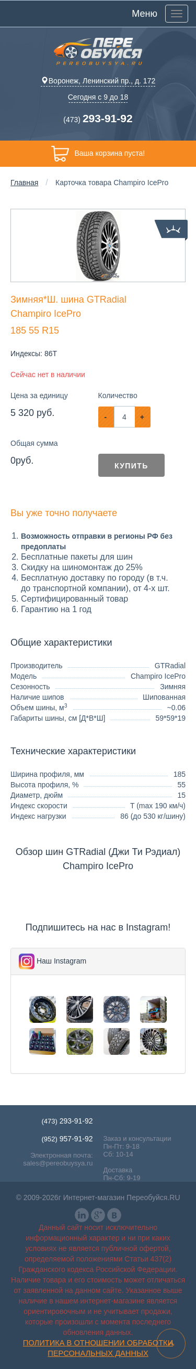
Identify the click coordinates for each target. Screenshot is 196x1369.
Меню (144, 13)
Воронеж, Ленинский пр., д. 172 (98, 81)
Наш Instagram (61, 961)
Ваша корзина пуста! (98, 154)
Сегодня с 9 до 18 (98, 97)
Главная (24, 182)
